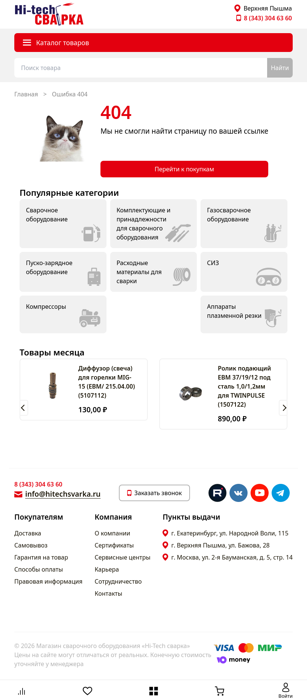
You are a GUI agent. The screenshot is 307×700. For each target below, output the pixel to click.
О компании (113, 533)
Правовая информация (48, 581)
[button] (24, 408)
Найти (280, 68)
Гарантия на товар (41, 557)
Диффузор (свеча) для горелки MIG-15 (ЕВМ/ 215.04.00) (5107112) (106, 382)
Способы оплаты (38, 569)
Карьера (107, 569)
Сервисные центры (122, 557)
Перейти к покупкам (184, 169)
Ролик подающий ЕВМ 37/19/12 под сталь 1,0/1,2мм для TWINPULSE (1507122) (244, 386)
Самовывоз (30, 545)
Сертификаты (114, 545)
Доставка (27, 533)
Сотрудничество (118, 581)
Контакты (108, 593)
